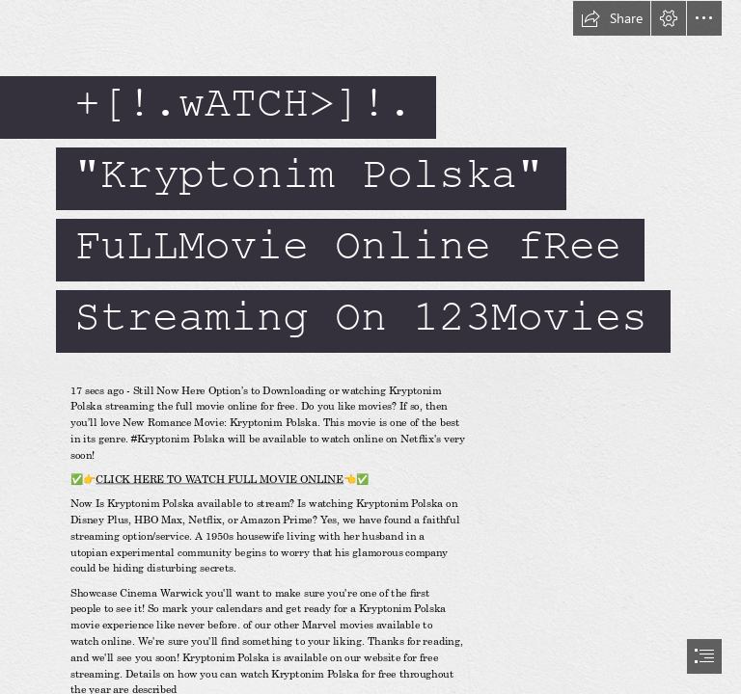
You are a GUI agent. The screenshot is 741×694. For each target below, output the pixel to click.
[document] (370, 347)
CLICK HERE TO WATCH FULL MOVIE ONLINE (220, 479)
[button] (611, 18)
